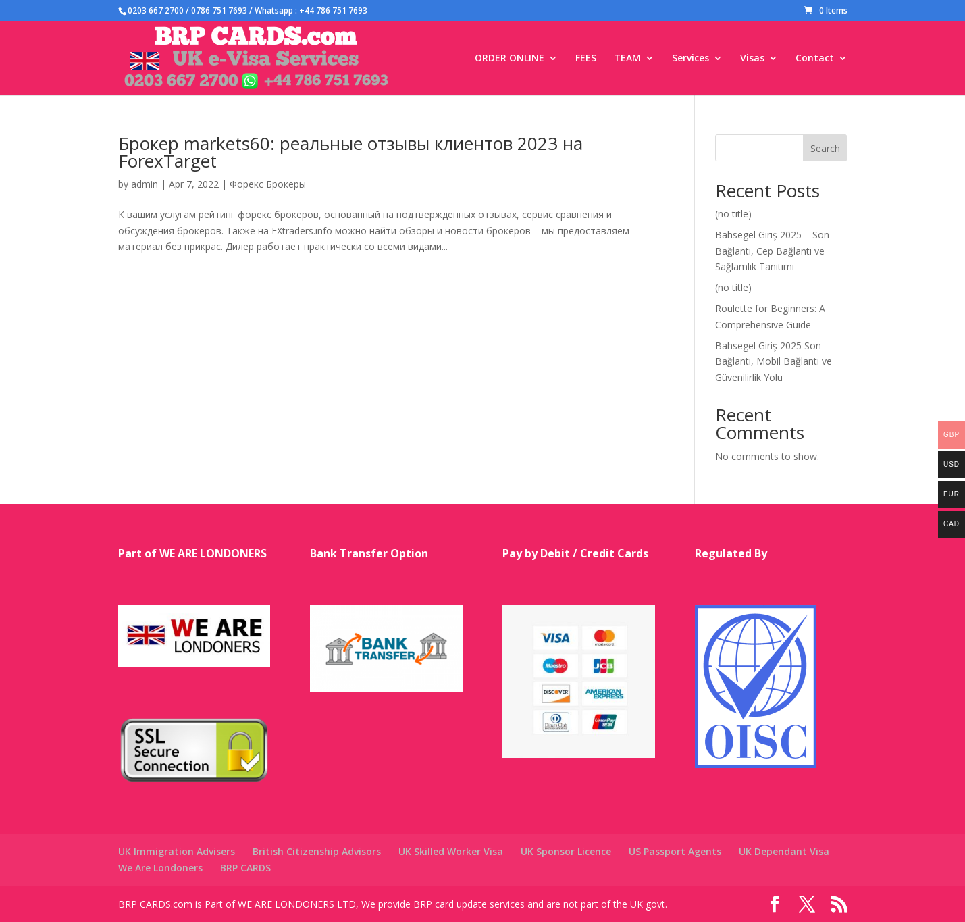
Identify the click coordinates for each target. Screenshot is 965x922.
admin (144, 184)
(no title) (733, 213)
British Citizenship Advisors (317, 851)
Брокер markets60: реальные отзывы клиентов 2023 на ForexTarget (350, 152)
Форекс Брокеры (268, 184)
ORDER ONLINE (509, 58)
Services (690, 58)
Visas (752, 58)
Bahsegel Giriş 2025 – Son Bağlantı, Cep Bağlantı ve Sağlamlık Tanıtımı (772, 251)
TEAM (627, 58)
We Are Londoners (160, 867)
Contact (815, 58)
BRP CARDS (245, 867)
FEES (585, 58)
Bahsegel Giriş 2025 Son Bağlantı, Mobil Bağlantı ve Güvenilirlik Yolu (773, 361)
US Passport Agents (675, 851)
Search (825, 148)
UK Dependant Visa (784, 851)
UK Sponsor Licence (566, 851)
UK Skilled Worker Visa (450, 851)
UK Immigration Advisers (176, 851)
